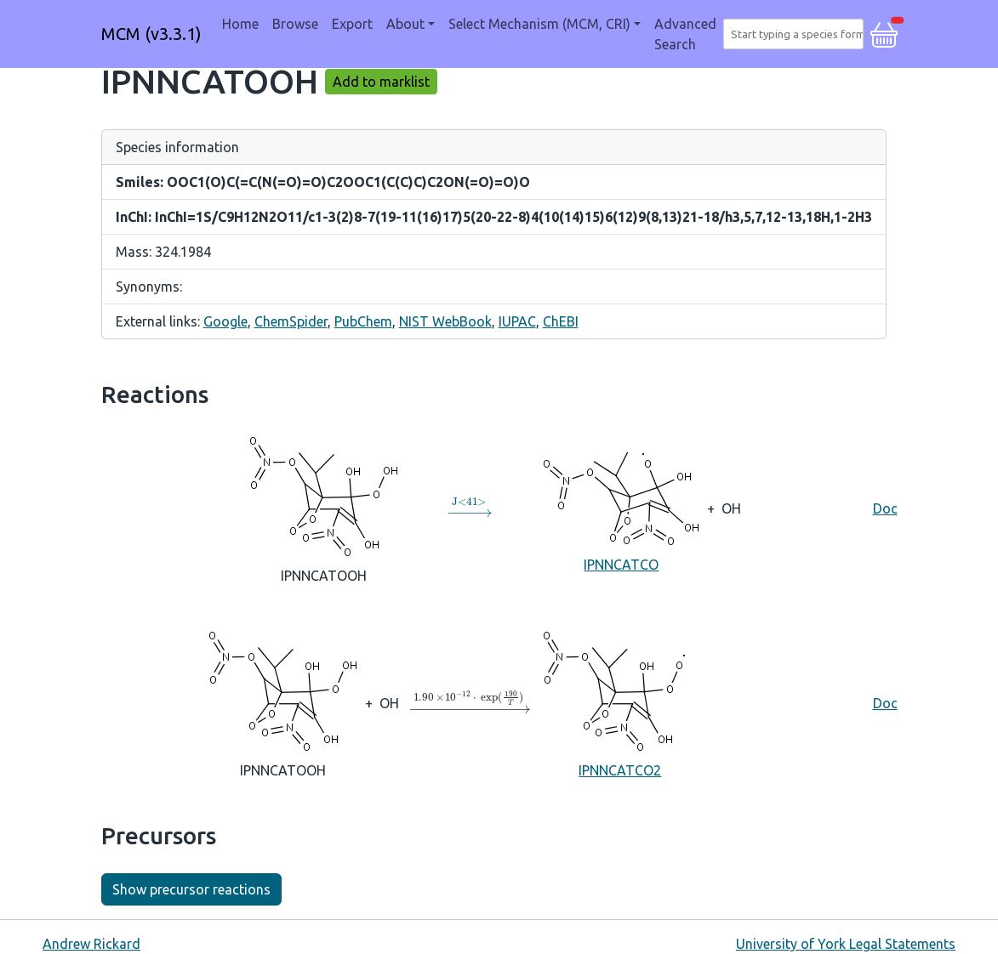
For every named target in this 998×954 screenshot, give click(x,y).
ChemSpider (291, 321)
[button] (884, 32)
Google (225, 321)
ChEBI (561, 321)
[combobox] (797, 34)
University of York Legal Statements (845, 943)
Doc (885, 508)
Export (352, 23)
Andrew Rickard (91, 943)
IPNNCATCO (621, 507)
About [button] (405, 23)
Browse (295, 23)
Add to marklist (381, 81)
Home (240, 23)
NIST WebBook (445, 321)
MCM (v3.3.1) (151, 33)
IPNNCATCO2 (620, 702)
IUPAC (517, 321)
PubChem (363, 321)
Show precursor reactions (191, 889)
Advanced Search (685, 34)
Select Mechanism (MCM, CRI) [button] (539, 23)
